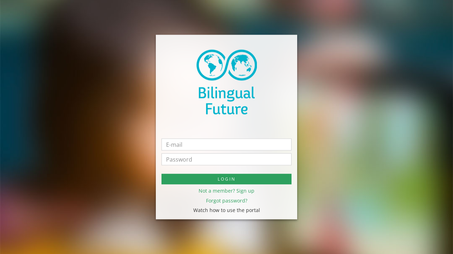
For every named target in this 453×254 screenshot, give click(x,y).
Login (227, 179)
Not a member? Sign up (226, 190)
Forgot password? (226, 200)
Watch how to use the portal (226, 210)
